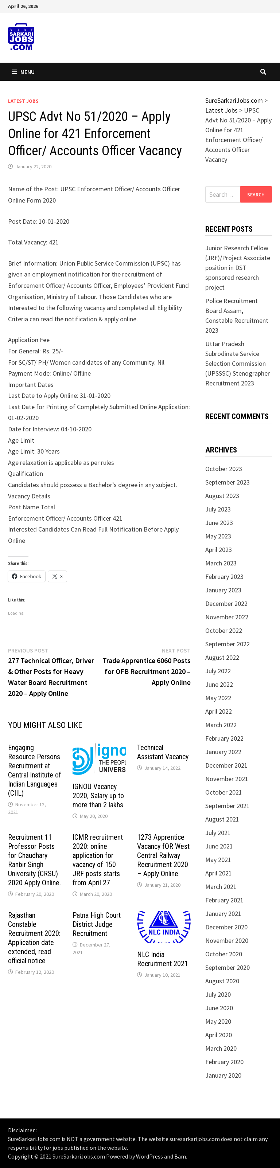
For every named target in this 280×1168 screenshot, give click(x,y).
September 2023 (227, 482)
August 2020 (222, 981)
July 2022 (218, 671)
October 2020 (223, 954)
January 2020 (223, 1075)
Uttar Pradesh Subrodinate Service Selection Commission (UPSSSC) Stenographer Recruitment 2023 (237, 363)
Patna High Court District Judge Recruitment (97, 924)
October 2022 (223, 630)
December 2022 (226, 603)
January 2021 (223, 913)
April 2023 (218, 549)
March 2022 (221, 725)
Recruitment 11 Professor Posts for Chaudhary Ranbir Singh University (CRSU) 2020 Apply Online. (34, 860)
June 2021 (219, 846)
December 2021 (226, 765)
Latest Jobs (23, 101)
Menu (23, 71)
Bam (180, 1156)
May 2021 (218, 859)
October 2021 (223, 792)
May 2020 (218, 1021)
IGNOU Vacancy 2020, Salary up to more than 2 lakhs (98, 795)
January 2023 (223, 590)
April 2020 (218, 1035)
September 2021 (227, 805)
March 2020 (221, 1048)
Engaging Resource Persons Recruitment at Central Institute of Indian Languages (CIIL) (34, 770)
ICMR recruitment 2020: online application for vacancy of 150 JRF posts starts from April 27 (98, 860)
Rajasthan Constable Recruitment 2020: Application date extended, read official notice (34, 938)
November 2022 (226, 617)
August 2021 (222, 819)
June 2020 (219, 1008)
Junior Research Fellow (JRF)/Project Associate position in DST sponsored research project (237, 267)
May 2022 (218, 698)
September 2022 (227, 644)
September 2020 (227, 967)
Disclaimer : (22, 1130)
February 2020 (224, 1062)
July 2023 (218, 509)
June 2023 (219, 522)
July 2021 (218, 832)
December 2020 (226, 927)
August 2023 (222, 495)
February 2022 (224, 738)
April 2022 (218, 711)
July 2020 (218, 994)
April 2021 (218, 873)
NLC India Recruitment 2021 (162, 959)
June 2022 (219, 684)
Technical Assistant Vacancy (162, 752)
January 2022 (223, 752)
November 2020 (226, 940)
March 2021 (221, 886)
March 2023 (221, 563)
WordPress (149, 1156)
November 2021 (226, 779)
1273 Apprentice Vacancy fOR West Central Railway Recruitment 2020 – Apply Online (163, 855)
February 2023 (224, 576)
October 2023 (223, 469)
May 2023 (218, 536)
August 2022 (222, 657)
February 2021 (224, 900)
